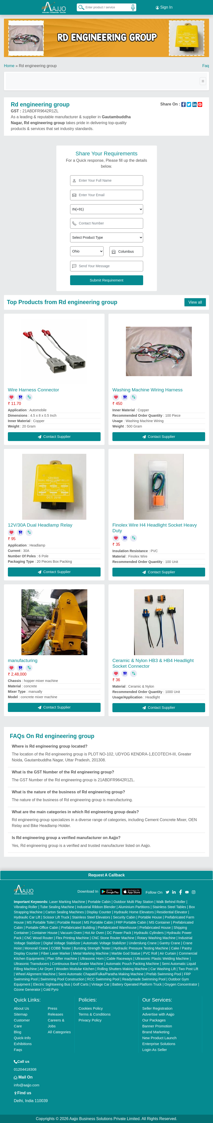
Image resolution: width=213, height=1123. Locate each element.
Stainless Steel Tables (169, 907)
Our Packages (154, 1020)
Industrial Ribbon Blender (96, 907)
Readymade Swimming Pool (144, 979)
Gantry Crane (169, 943)
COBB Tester (61, 948)
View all (195, 302)
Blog (17, 1032)
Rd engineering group (38, 66)
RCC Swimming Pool (103, 979)
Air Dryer (46, 969)
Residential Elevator (172, 912)
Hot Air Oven (94, 933)
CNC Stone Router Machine (113, 938)
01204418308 (25, 1069)
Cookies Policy (90, 1008)
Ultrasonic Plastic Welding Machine (162, 958)
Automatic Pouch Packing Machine (132, 964)
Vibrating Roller (25, 907)
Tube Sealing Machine (57, 907)
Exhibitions (23, 1044)
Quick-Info (22, 1038)
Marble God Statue (125, 953)
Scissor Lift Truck (56, 917)
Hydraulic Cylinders (149, 933)
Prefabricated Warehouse (117, 928)
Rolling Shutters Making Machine (122, 969)
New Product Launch (159, 1038)
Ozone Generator (27, 989)
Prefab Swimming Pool (163, 974)
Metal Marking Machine (91, 953)
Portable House (150, 917)
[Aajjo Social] (167, 892)
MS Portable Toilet (40, 922)
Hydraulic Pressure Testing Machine (140, 948)
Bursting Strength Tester (92, 948)
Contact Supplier (54, 436)
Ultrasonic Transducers (31, 964)
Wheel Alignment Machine (36, 974)
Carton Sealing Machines (64, 912)
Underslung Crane (143, 943)
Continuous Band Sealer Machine (77, 964)
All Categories (59, 1032)
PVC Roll (150, 953)
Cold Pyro (50, 989)
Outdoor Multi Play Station (133, 902)
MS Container (159, 922)
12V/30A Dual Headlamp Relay (40, 525)
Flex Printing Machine (72, 938)
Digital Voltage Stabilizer (61, 943)
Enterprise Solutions (158, 1044)
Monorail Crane (36, 948)
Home (9, 66)
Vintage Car (100, 984)
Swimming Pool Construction (62, 979)
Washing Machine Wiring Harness (147, 389)
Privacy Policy (89, 1020)
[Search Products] (79, 7)
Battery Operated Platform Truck (137, 984)
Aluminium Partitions (134, 907)
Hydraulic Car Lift (27, 917)
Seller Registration (157, 1008)
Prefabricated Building (78, 928)
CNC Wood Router (38, 938)
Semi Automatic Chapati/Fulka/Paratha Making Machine (100, 974)
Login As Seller (154, 1050)
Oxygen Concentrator (181, 984)
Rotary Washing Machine (156, 938)
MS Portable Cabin (98, 922)
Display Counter (99, 912)
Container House (44, 933)
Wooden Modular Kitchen (75, 969)
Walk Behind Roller (170, 902)
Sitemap (20, 1014)
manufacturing (22, 660)
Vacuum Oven (71, 933)
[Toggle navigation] (203, 81)
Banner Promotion (157, 1026)
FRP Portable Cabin (131, 922)
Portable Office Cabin (42, 928)
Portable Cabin (99, 902)
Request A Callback (106, 875)
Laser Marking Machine (67, 902)
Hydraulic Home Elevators (134, 912)
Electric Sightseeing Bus (51, 984)
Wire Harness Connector (33, 389)
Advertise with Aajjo (158, 1014)
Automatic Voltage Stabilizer (104, 943)
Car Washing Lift (163, 969)
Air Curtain (168, 953)
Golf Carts (81, 984)
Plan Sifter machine (62, 958)
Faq (205, 66)
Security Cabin (124, 917)
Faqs (18, 1050)
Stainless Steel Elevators (91, 917)
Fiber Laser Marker (55, 953)
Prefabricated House (155, 928)
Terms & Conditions (94, 1014)
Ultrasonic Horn (92, 958)
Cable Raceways (119, 958)
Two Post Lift (188, 969)
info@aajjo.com (26, 1085)
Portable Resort (69, 922)
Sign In (164, 7)
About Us (21, 1008)
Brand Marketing (155, 1032)
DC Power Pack (119, 933)
